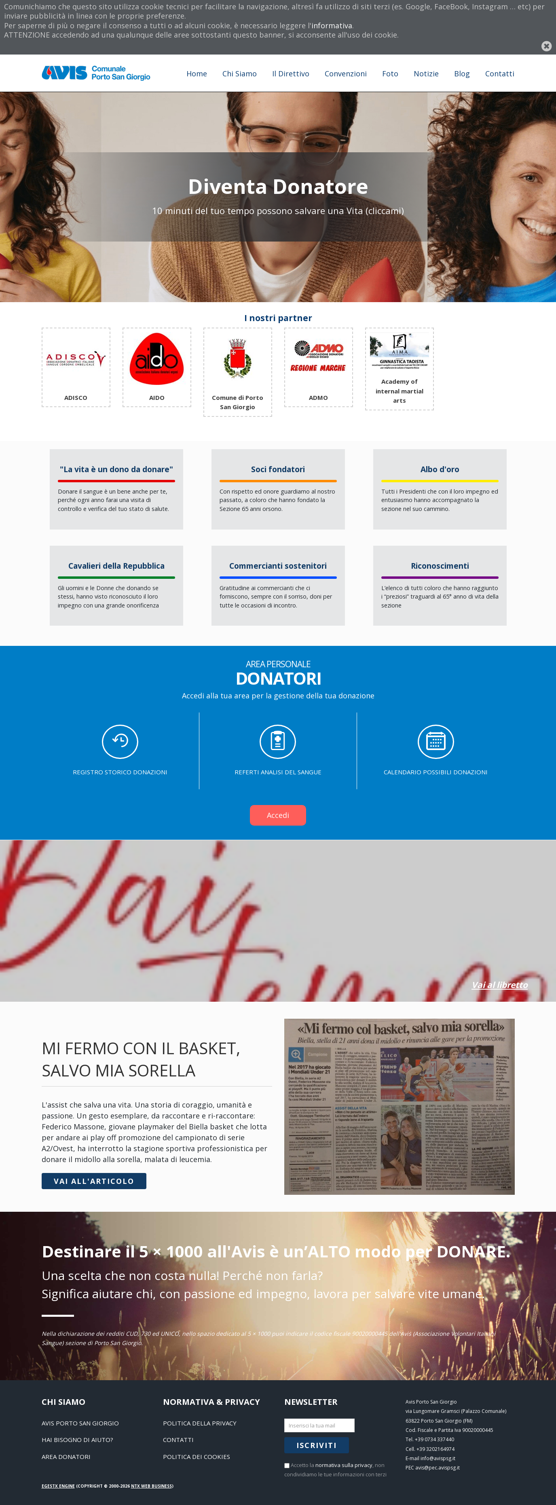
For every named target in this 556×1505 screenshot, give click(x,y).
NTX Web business (151, 1486)
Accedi (278, 815)
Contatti (178, 1440)
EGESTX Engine (58, 1486)
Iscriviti (316, 1445)
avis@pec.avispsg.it (437, 1467)
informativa (331, 25)
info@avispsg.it (438, 1458)
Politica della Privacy (200, 1423)
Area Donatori (66, 1456)
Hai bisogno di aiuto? (77, 1440)
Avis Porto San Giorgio (80, 1423)
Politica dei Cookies (196, 1456)
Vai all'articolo (94, 1181)
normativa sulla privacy (343, 1465)
